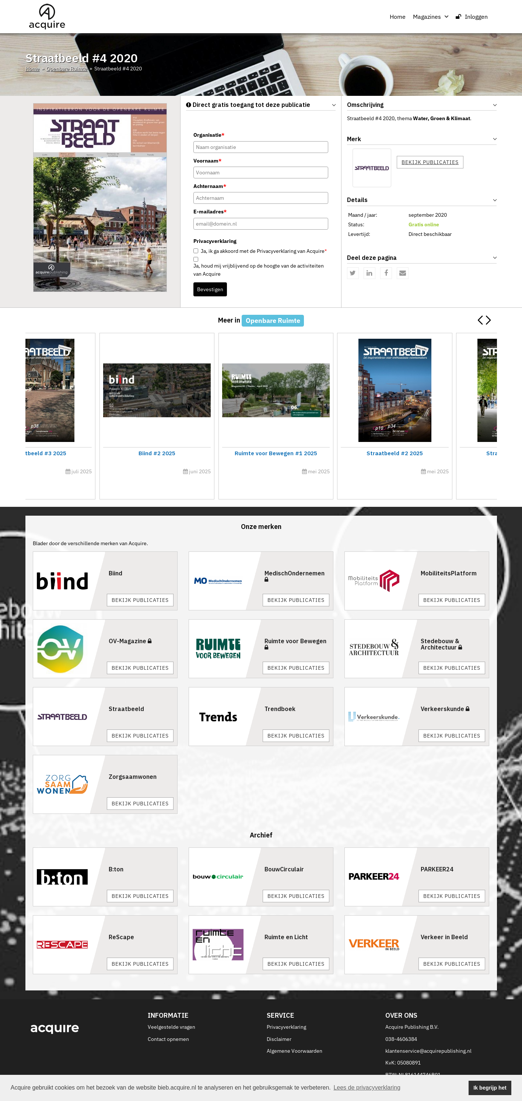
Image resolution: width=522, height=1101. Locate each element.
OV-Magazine (130, 624)
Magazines (430, 17)
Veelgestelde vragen (171, 1010)
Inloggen (472, 16)
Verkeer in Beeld (444, 920)
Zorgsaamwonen (133, 760)
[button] (488, 320)
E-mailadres (210, 211)
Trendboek (279, 692)
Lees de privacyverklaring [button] (366, 1087)
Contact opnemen (168, 1022)
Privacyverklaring (286, 1010)
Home (398, 16)
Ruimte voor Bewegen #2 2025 (201, 453)
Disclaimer (279, 1022)
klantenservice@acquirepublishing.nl (428, 1034)
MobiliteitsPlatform (449, 556)
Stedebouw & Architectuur (441, 628)
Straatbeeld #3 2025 (439, 453)
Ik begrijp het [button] (490, 1088)
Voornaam (207, 160)
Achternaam (209, 186)
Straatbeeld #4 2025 (320, 453)
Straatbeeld (126, 692)
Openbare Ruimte (66, 68)
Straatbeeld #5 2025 (83, 453)
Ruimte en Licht (286, 920)
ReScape (121, 920)
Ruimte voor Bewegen (295, 627)
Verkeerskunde (445, 692)
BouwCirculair (284, 853)
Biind (115, 556)
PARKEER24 (437, 853)
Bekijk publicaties (430, 162)
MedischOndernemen (294, 559)
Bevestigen (210, 289)
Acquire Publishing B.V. (412, 1010)
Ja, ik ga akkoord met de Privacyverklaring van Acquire (264, 251)
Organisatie (208, 135)
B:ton (116, 853)
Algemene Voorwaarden (294, 1034)
